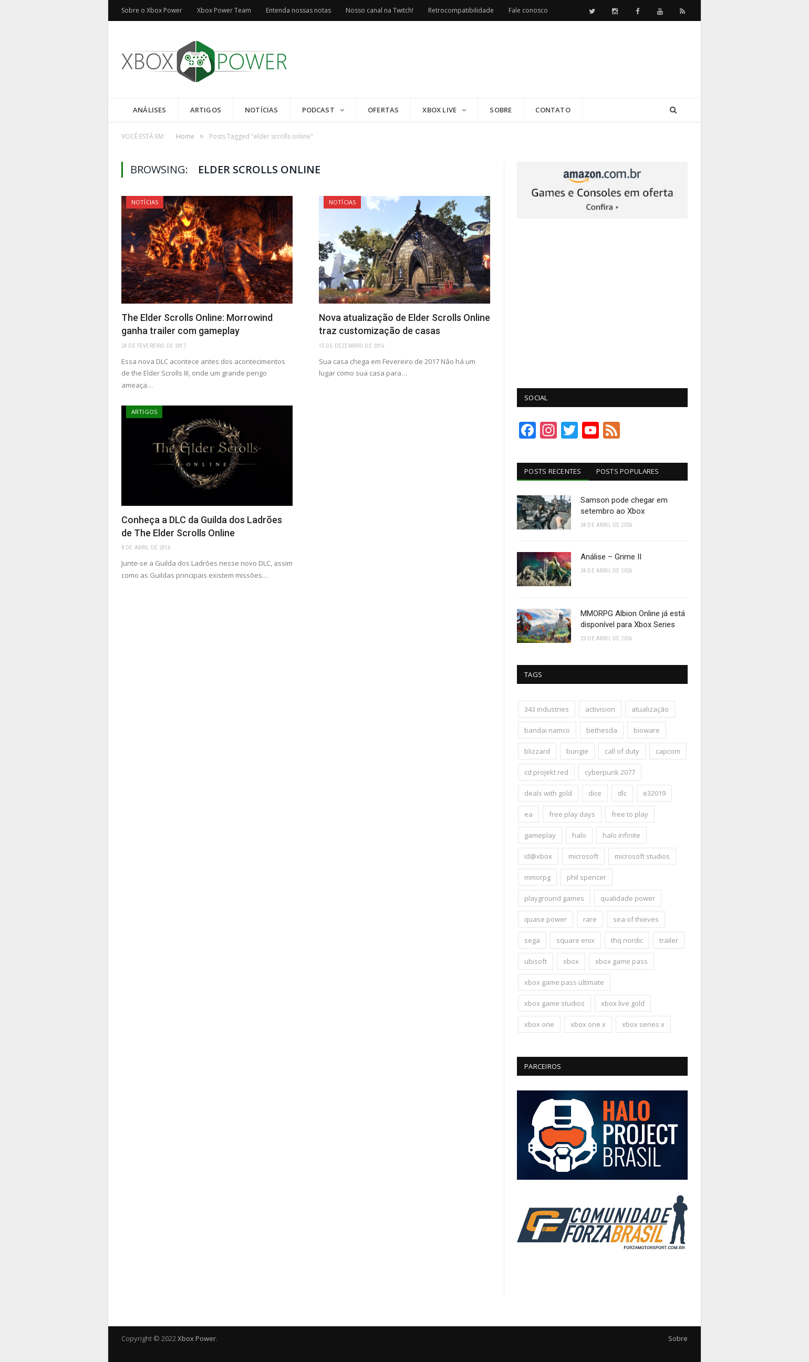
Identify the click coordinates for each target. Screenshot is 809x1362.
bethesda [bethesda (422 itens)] (601, 730)
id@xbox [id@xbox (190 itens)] (538, 856)
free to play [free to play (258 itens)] (629, 814)
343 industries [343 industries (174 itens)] (546, 709)
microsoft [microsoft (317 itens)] (583, 856)
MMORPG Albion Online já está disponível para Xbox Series (632, 619)
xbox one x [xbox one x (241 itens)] (588, 1024)
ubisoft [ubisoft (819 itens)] (535, 961)
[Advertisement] (496, 60)
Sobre (501, 110)
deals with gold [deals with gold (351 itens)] (548, 793)
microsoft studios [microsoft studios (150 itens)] (642, 856)
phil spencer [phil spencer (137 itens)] (586, 877)
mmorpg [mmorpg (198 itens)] (537, 877)
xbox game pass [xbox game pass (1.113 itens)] (621, 961)
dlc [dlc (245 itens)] (622, 793)
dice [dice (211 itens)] (594, 793)
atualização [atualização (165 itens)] (650, 709)
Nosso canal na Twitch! (379, 10)
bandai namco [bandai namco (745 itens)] (547, 730)
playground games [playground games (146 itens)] (554, 898)
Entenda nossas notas (298, 10)
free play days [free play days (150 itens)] (572, 814)
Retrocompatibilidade (461, 10)
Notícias (261, 110)
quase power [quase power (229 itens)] (545, 919)
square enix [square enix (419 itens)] (575, 940)
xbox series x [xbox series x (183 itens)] (643, 1024)
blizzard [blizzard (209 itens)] (537, 751)
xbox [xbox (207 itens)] (571, 961)
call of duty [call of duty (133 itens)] (622, 751)
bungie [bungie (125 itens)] (577, 751)
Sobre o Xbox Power (151, 10)
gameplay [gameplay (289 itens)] (540, 835)
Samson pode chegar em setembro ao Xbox (624, 505)
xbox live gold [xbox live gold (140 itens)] (623, 1003)
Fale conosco (528, 10)
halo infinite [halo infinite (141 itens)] (621, 835)
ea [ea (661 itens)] (528, 814)
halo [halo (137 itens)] (579, 835)
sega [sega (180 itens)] (532, 940)
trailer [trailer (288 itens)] (668, 940)
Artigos (205, 110)
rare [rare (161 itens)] (590, 919)
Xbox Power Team (224, 10)
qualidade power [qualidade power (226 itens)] (627, 898)
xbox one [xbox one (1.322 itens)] (539, 1024)
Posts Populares (627, 471)
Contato (552, 110)
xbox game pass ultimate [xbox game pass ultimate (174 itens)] (564, 982)
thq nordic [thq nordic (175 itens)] (627, 940)
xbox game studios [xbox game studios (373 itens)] (554, 1003)
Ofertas (383, 110)
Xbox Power (197, 1338)
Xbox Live (439, 110)
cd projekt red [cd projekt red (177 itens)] (546, 772)
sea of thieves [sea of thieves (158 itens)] (636, 919)
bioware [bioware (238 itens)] (647, 730)
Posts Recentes (553, 471)
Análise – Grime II (610, 557)
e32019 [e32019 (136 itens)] (654, 793)
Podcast (318, 110)
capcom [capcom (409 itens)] (668, 751)
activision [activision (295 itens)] (600, 709)
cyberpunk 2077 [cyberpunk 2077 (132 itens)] (610, 772)
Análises (150, 110)
